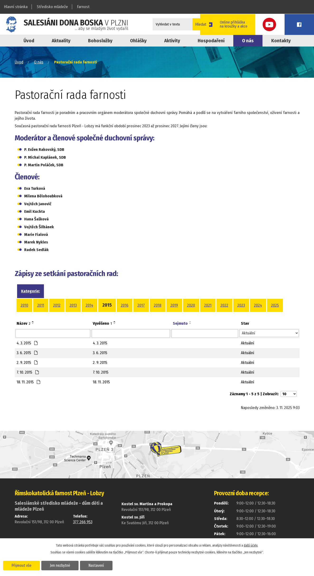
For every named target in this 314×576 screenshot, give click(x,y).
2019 (174, 305)
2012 (57, 305)
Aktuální (247, 343)
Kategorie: (30, 291)
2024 (258, 305)
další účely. (251, 545)
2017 (141, 305)
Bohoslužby (100, 40)
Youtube (282, 24)
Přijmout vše (22, 565)
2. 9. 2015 (27, 362)
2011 (40, 305)
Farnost (83, 6)
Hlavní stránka (16, 6)
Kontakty (281, 40)
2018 (157, 305)
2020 (191, 305)
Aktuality (61, 40)
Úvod (28, 40)
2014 (89, 305)
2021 (207, 305)
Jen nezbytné (61, 565)
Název (23, 323)
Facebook (303, 24)
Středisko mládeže (52, 6)
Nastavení (98, 565)
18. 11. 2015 (28, 382)
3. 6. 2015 (27, 352)
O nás (248, 40)
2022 (224, 305)
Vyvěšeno (102, 323)
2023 (241, 305)
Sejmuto (180, 323)
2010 (24, 305)
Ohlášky (138, 40)
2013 (73, 305)
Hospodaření (211, 40)
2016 (124, 305)
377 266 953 (82, 521)
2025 (275, 305)
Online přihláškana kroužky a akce (248, 24)
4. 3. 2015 (27, 343)
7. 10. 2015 (28, 372)
